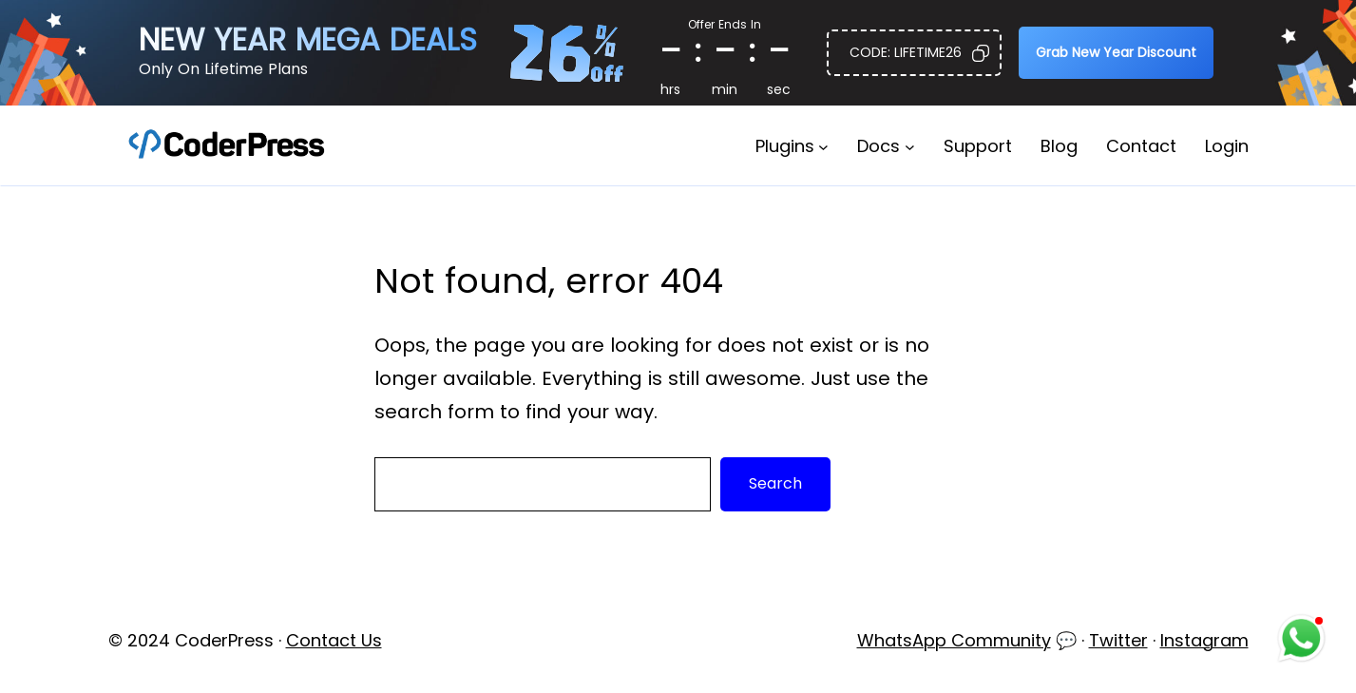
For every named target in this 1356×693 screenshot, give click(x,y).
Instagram (1204, 640)
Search (775, 483)
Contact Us (334, 640)
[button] (914, 52)
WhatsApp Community (954, 640)
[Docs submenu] (910, 146)
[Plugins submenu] (823, 146)
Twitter (1118, 640)
